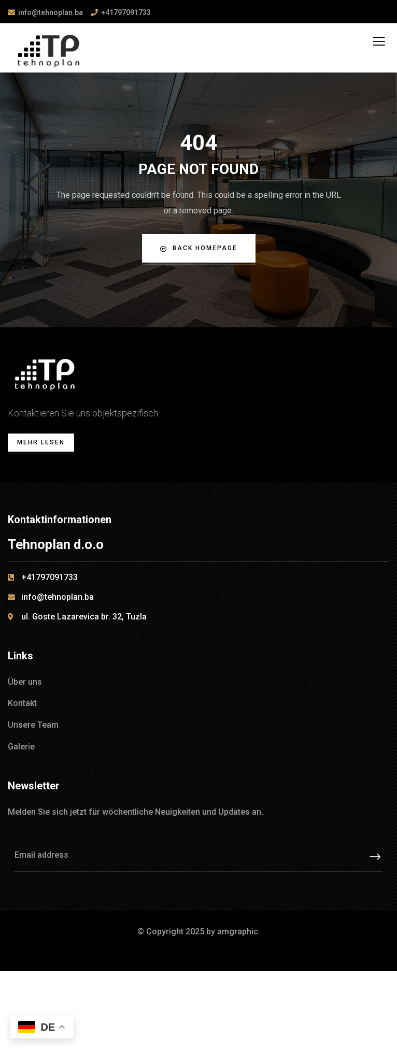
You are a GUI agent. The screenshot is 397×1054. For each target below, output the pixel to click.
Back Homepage (198, 248)
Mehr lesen (41, 442)
